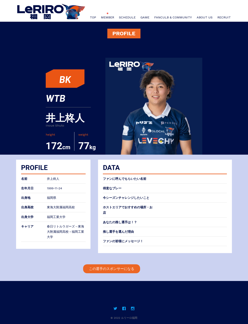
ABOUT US (205, 17)
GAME (144, 17)
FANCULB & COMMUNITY (173, 17)
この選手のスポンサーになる (111, 269)
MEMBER (107, 17)
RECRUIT (224, 17)
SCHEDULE (127, 17)
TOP (93, 17)
